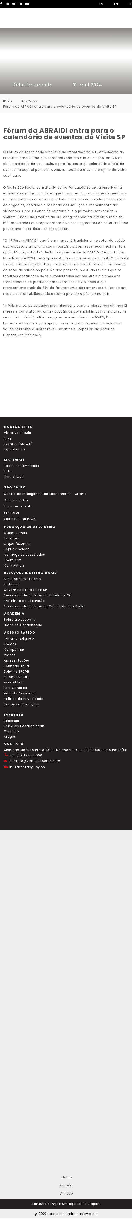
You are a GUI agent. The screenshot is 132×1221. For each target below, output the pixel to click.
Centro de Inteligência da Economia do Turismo (45, 494)
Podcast (11, 644)
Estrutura (12, 538)
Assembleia (14, 682)
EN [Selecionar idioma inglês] (114, 4)
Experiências (14, 449)
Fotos (8, 471)
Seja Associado (17, 549)
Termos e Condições (22, 704)
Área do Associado (20, 693)
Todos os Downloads (21, 466)
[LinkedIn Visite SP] (20, 4)
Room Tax (12, 560)
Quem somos (15, 533)
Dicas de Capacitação (23, 625)
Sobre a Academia (20, 619)
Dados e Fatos (16, 500)
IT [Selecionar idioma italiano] (128, 4)
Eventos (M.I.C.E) (18, 444)
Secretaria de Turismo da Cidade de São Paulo (44, 606)
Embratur (12, 584)
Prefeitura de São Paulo (24, 601)
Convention (14, 565)
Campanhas (14, 649)
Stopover (11, 512)
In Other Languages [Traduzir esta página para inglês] (27, 767)
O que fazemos (17, 544)
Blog (7, 438)
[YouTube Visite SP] (27, 4)
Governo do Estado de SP (25, 590)
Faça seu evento (18, 506)
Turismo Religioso (19, 638)
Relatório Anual (17, 666)
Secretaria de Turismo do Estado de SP (37, 595)
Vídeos (9, 655)
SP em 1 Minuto (17, 677)
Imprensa (29, 100)
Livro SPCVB (14, 477)
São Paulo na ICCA (20, 519)
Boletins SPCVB (16, 671)
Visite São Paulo (17, 433)
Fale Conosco (15, 688)
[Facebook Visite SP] (1, 4)
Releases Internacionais (24, 726)
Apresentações (17, 660)
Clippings (12, 731)
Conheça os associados (24, 554)
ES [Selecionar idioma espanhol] (99, 4)
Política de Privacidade (23, 699)
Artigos (10, 736)
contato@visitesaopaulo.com (34, 761)
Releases (11, 721)
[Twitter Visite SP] (13, 4)
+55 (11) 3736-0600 (25, 755)
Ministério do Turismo (22, 579)
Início (8, 100)
